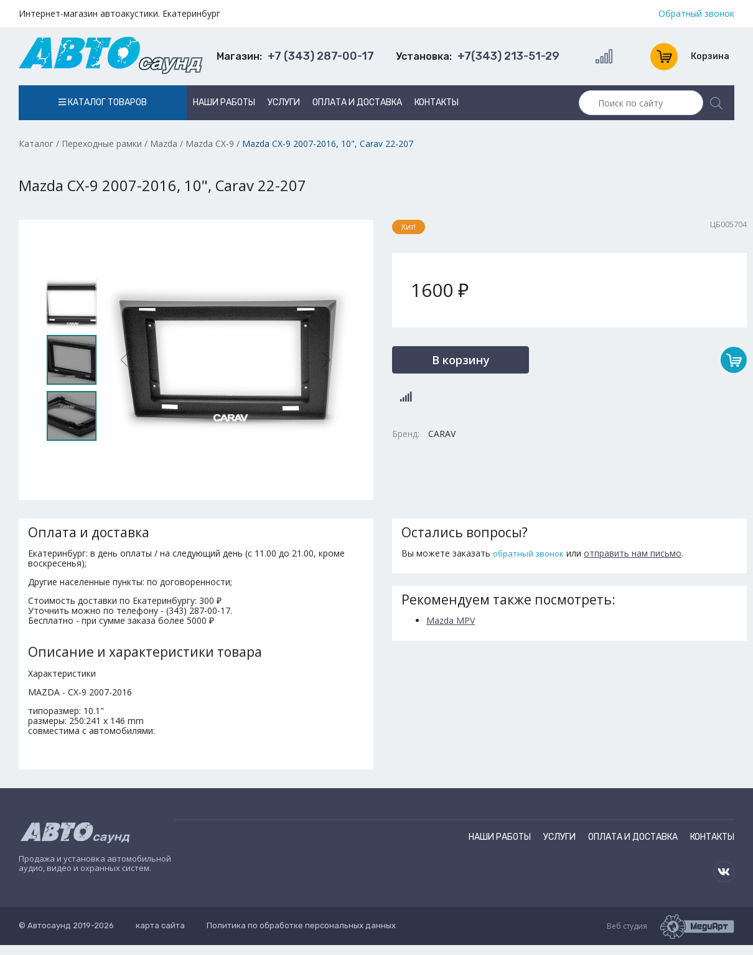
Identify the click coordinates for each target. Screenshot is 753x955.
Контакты (436, 102)
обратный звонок (528, 553)
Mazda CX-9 (209, 143)
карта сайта (160, 925)
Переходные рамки (102, 143)
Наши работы (224, 102)
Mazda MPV (450, 620)
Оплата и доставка (357, 102)
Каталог (36, 143)
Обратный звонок (696, 14)
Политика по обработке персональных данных (301, 925)
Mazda (163, 143)
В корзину (461, 359)
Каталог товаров (102, 102)
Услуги (284, 102)
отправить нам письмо (632, 553)
